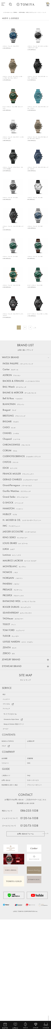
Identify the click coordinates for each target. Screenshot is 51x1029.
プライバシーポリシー (37, 845)
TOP (48, 1022)
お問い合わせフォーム (25, 895)
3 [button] (30, 327)
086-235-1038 (31, 872)
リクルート (7, 820)
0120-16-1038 (31, 879)
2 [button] (23, 327)
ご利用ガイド (7, 833)
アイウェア (8, 757)
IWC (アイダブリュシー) (31, 12)
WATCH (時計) (22, 12)
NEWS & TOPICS (9, 794)
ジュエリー (8, 745)
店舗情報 (31, 814)
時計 (5, 739)
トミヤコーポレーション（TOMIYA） (10, 12)
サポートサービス (35, 839)
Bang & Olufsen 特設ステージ (17, 775)
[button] (36, 327)
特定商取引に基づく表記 (12, 845)
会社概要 (5, 814)
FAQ (29, 833)
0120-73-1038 (31, 887)
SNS (30, 820)
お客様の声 (32, 794)
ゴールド (7, 780)
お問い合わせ (7, 839)
